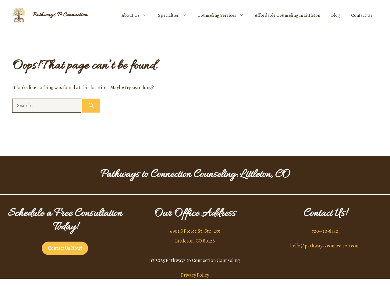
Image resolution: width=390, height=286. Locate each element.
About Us (137, 15)
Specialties (175, 15)
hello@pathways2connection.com (325, 245)
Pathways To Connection (60, 15)
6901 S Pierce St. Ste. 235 (195, 231)
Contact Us (361, 15)
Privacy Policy (195, 275)
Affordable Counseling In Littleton (287, 15)
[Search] (91, 106)
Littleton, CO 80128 (195, 241)
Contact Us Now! (65, 248)
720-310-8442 (325, 231)
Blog (335, 15)
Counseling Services (223, 15)
